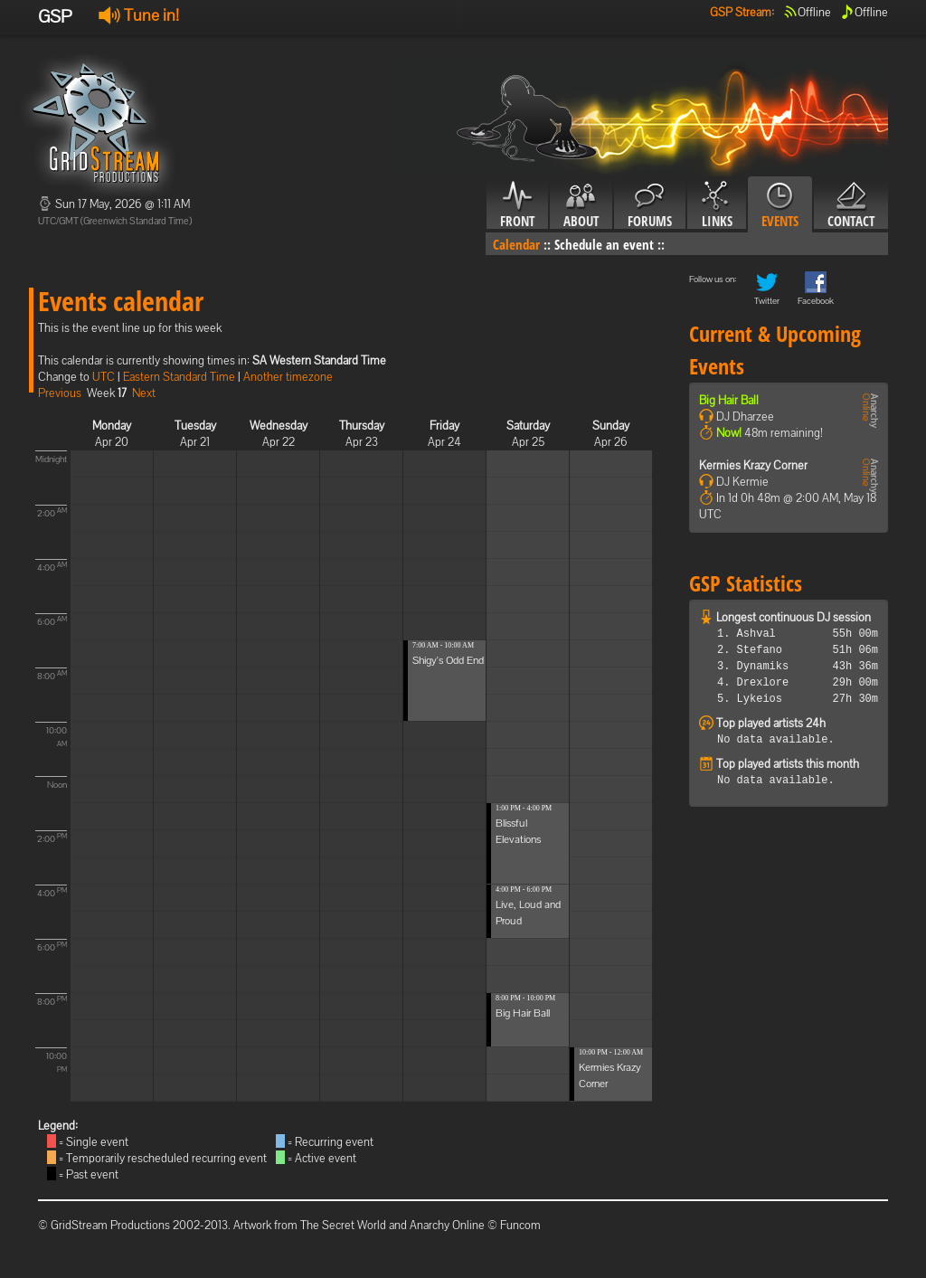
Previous (59, 393)
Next (144, 393)
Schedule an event (604, 244)
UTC (103, 376)
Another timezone (288, 376)
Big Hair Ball (523, 1013)
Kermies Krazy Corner (753, 465)
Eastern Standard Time (179, 376)
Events (779, 205)
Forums (650, 205)
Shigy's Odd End (448, 660)
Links (716, 205)
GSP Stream (740, 12)
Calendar (516, 244)
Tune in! (139, 15)
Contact (850, 205)
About (581, 205)
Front (517, 205)
